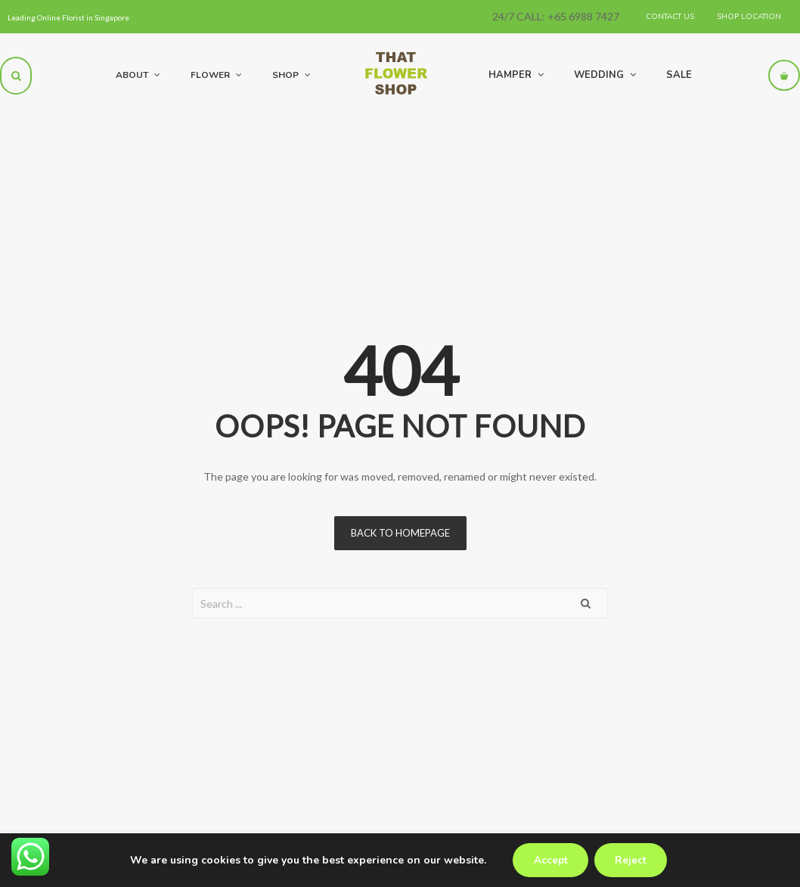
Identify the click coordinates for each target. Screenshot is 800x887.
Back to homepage (400, 533)
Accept (548, 860)
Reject (633, 860)
